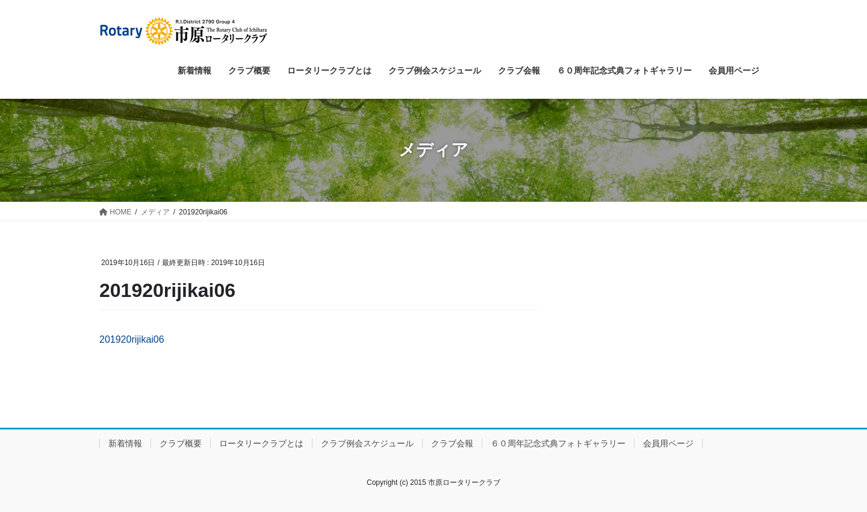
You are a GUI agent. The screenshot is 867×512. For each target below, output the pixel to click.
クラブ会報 (452, 443)
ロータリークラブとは (261, 443)
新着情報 (125, 443)
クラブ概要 (181, 443)
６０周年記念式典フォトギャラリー (558, 443)
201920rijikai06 (131, 339)
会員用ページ (668, 443)
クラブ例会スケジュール (367, 443)
